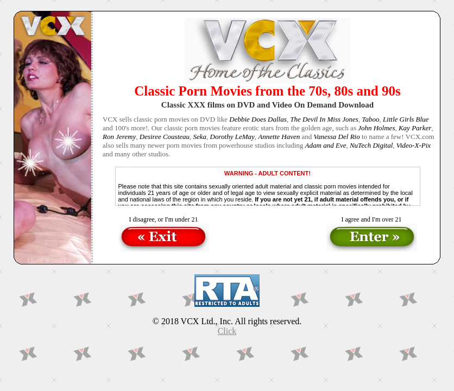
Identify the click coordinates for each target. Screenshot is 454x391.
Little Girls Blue (406, 119)
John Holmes (376, 128)
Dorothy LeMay (232, 137)
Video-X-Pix (413, 145)
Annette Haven (279, 137)
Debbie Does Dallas (257, 119)
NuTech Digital (371, 145)
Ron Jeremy (119, 137)
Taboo (370, 119)
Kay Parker (415, 128)
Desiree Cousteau (165, 137)
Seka (200, 137)
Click (227, 331)
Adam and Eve (325, 145)
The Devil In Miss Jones (324, 119)
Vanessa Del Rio (336, 137)
